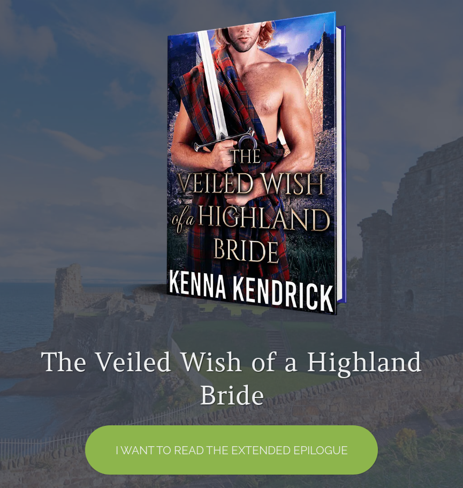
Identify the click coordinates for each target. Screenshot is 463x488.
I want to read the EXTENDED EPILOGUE (232, 450)
